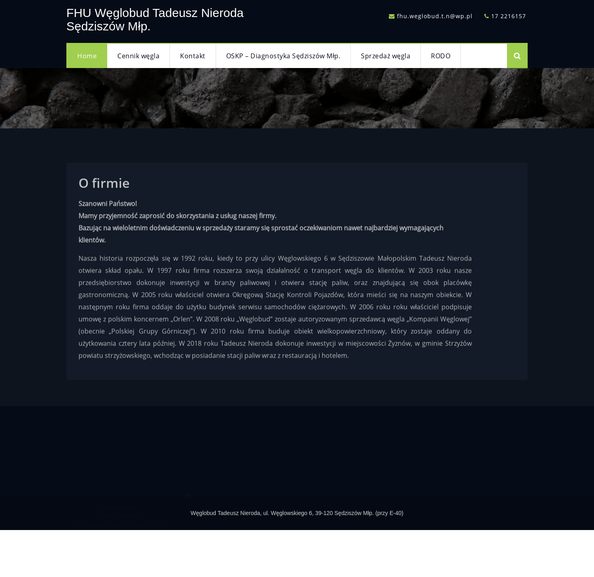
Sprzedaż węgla (385, 55)
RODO (440, 55)
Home (87, 55)
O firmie (103, 187)
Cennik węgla (138, 55)
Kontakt (193, 55)
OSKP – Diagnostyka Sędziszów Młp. (283, 55)
